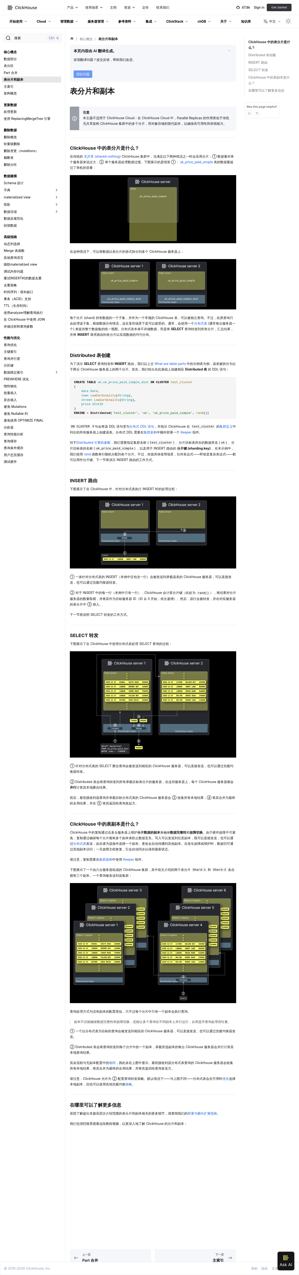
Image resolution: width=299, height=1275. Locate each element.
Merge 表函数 (14, 251)
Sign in (259, 7)
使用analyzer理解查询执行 (23, 313)
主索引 (9, 86)
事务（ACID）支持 (17, 299)
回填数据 (10, 225)
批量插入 (10, 393)
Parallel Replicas (189, 118)
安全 (275, 1268)
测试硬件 (10, 462)
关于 (223, 21)
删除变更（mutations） (21, 151)
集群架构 (150, 432)
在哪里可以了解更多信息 (266, 90)
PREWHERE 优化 (16, 379)
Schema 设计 (14, 183)
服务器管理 (96, 21)
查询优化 (10, 345)
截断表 (9, 157)
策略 (128, 1084)
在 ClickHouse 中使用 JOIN (24, 319)
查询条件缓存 (13, 448)
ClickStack (174, 21)
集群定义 (226, 426)
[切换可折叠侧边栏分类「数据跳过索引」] (56, 372)
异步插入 (10, 400)
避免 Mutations (15, 407)
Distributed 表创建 (262, 55)
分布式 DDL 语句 (141, 426)
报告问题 (82, 74)
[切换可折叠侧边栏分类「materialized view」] (56, 197)
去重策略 (10, 285)
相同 (112, 1063)
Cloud (41, 21)
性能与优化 (12, 338)
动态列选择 (12, 244)
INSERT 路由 (257, 62)
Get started (279, 7)
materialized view (17, 197)
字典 (7, 190)
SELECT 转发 (258, 70)
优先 (225, 1079)
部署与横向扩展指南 (202, 1113)
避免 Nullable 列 (16, 414)
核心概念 (10, 52)
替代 (171, 123)
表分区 (9, 66)
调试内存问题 (13, 271)
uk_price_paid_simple (196, 162)
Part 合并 (11, 73)
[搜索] (33, 38)
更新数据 (10, 105)
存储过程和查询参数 (18, 326)
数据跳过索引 (13, 372)
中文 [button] (269, 21)
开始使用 (15, 21)
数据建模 (10, 176)
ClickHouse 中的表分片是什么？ (269, 44)
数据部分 (10, 59)
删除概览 (10, 137)
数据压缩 (10, 212)
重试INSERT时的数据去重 (23, 278)
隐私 (264, 1268)
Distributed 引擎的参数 (93, 442)
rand (87, 454)
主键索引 (10, 351)
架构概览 (10, 93)
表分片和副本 (13, 79)
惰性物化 (10, 386)
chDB (202, 21)
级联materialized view (20, 264)
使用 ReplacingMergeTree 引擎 (27, 119)
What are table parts (170, 364)
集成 (149, 21)
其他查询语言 (13, 258)
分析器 (9, 427)
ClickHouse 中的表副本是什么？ (269, 80)
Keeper (186, 432)
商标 (254, 1268)
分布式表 (200, 323)
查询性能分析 (13, 434)
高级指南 (10, 237)
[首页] (72, 39)
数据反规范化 (13, 218)
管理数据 (66, 21)
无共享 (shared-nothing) (103, 156)
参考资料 (124, 21)
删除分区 (10, 164)
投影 (7, 204)
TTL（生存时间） (16, 306)
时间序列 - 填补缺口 (18, 292)
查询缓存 (10, 441)
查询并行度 (12, 358)
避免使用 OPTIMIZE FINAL (23, 420)
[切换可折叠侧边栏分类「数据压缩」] (56, 212)
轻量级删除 (12, 144)
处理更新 (10, 112)
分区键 (9, 365)
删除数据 (10, 130)
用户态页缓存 (13, 455)
